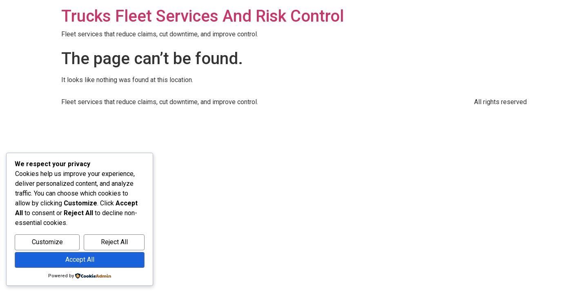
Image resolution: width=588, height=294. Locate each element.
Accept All (79, 259)
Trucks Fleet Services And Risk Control (202, 16)
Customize (47, 242)
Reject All (114, 242)
